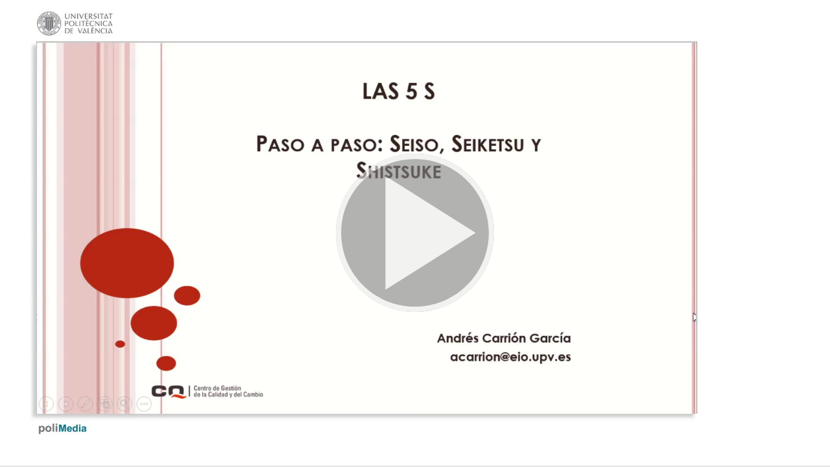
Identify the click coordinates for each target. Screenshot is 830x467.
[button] (415, 233)
